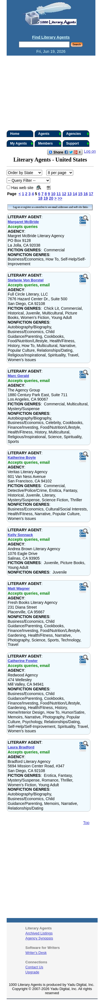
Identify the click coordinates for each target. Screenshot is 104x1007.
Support (77, 143)
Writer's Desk (36, 953)
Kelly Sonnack (20, 535)
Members (49, 143)
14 (75, 194)
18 (40, 198)
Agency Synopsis (39, 938)
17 (91, 194)
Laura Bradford (21, 747)
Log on (90, 151)
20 (51, 198)
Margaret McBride (23, 222)
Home (14, 134)
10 (53, 194)
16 (85, 194)
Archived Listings (39, 933)
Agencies (77, 134)
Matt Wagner (19, 588)
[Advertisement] (52, 93)
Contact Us (34, 967)
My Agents (21, 143)
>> (60, 198)
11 (59, 194)
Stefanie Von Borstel (26, 280)
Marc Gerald (18, 376)
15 (80, 194)
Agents (49, 134)
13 (69, 194)
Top (86, 822)
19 (46, 198)
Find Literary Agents (51, 37)
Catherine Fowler (23, 661)
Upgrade (32, 972)
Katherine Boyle (22, 457)
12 (64, 194)
